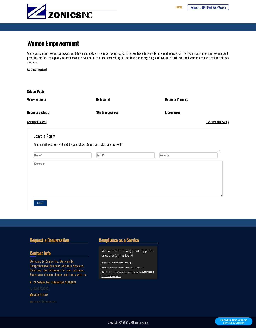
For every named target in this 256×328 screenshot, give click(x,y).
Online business (36, 99)
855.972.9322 (40, 288)
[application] (128, 262)
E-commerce (172, 112)
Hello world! (103, 99)
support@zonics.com (44, 301)
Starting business (107, 112)
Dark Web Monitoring (217, 122)
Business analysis (38, 112)
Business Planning (176, 99)
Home (178, 7)
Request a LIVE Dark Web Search (208, 7)
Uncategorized (39, 69)
